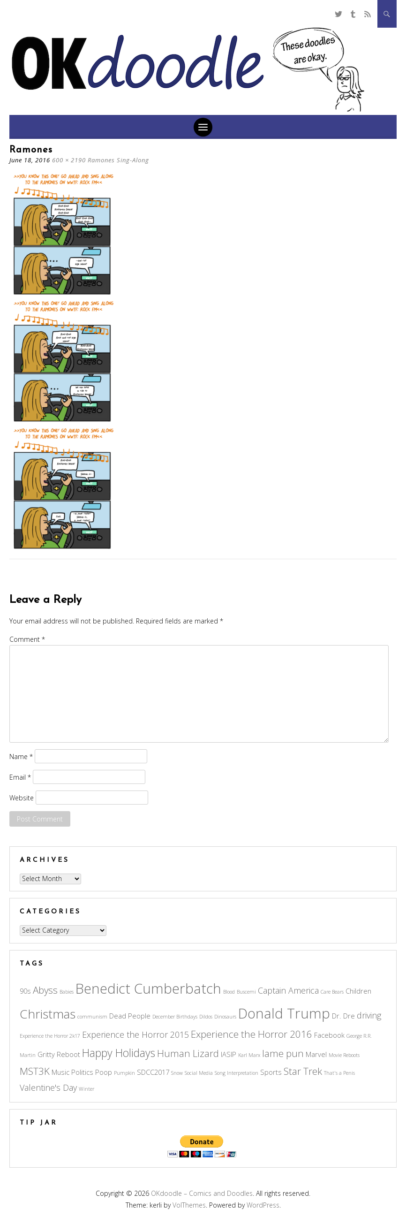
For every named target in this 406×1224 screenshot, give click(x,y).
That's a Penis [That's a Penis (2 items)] (339, 1073)
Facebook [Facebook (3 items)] (329, 1035)
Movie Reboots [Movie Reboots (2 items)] (344, 1055)
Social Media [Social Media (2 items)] (199, 1073)
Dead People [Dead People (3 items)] (129, 1015)
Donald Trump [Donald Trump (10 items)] (284, 1013)
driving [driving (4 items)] (369, 1015)
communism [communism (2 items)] (92, 1016)
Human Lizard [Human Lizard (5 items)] (188, 1053)
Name (21, 756)
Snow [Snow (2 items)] (177, 1073)
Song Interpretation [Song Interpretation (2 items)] (236, 1073)
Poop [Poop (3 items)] (103, 1072)
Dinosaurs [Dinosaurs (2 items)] (225, 1016)
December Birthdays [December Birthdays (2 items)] (174, 1016)
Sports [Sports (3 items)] (271, 1072)
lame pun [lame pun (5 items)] (283, 1053)
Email (20, 776)
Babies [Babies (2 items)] (67, 991)
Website (21, 797)
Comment (27, 639)
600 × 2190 (69, 160)
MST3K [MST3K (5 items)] (35, 1071)
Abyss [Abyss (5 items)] (45, 989)
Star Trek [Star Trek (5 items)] (303, 1071)
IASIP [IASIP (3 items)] (228, 1054)
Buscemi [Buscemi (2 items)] (246, 991)
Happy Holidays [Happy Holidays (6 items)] (118, 1052)
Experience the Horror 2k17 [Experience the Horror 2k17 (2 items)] (50, 1036)
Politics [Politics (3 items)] (82, 1072)
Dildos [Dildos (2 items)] (205, 1016)
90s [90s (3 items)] (25, 991)
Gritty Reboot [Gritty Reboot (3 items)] (59, 1054)
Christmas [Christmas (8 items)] (47, 1013)
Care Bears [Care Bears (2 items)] (332, 991)
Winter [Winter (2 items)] (86, 1089)
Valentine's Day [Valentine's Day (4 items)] (48, 1087)
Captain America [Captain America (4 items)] (288, 990)
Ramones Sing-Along (118, 160)
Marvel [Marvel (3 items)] (316, 1054)
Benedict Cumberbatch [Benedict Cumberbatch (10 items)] (148, 988)
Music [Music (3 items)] (60, 1072)
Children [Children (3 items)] (358, 991)
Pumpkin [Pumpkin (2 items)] (124, 1073)
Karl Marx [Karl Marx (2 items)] (249, 1055)
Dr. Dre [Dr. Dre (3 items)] (343, 1015)
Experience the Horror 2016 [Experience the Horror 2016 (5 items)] (251, 1034)
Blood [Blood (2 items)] (229, 991)
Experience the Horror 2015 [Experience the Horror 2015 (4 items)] (135, 1034)
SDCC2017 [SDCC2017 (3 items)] (153, 1072)
